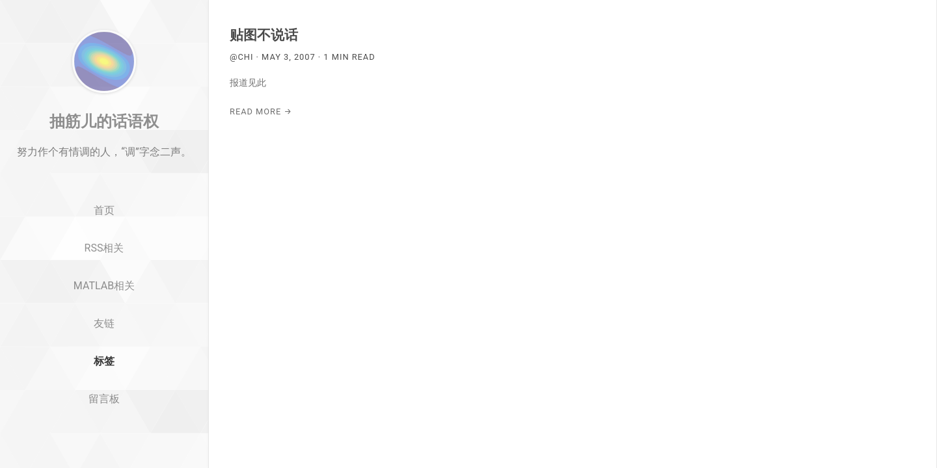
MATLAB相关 (104, 323)
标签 (104, 398)
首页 (104, 248)
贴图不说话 (264, 35)
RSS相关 (104, 285)
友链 (104, 360)
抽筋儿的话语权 (104, 158)
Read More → (261, 111)
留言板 (104, 436)
